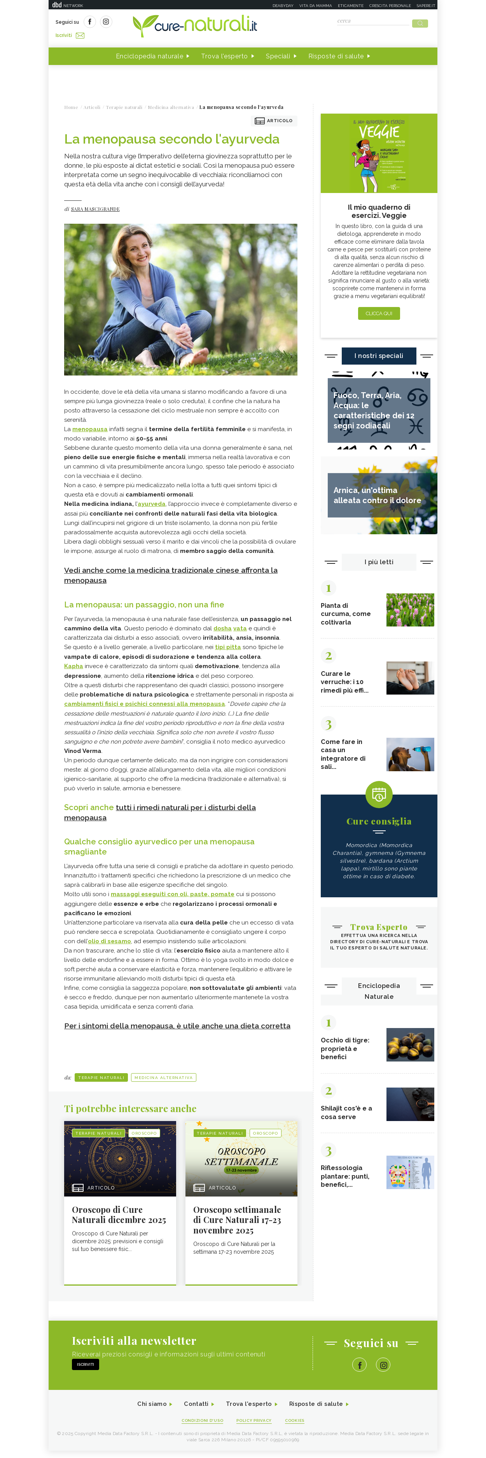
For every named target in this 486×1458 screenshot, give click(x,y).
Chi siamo (147, 1411)
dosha (222, 625)
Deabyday (283, 6)
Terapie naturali (101, 1083)
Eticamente (351, 6)
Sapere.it (426, 6)
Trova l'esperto (224, 54)
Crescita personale (390, 6)
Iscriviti (143, 22)
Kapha (73, 662)
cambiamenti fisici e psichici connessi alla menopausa (144, 700)
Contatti (193, 1411)
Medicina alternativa (164, 1083)
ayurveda (152, 501)
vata (240, 625)
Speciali (278, 54)
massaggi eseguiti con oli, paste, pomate (172, 889)
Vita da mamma (315, 6)
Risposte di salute (336, 54)
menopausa (90, 426)
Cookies (298, 1427)
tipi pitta (228, 643)
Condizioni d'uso (200, 1427)
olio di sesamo (109, 936)
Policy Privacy (255, 1427)
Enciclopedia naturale (150, 54)
